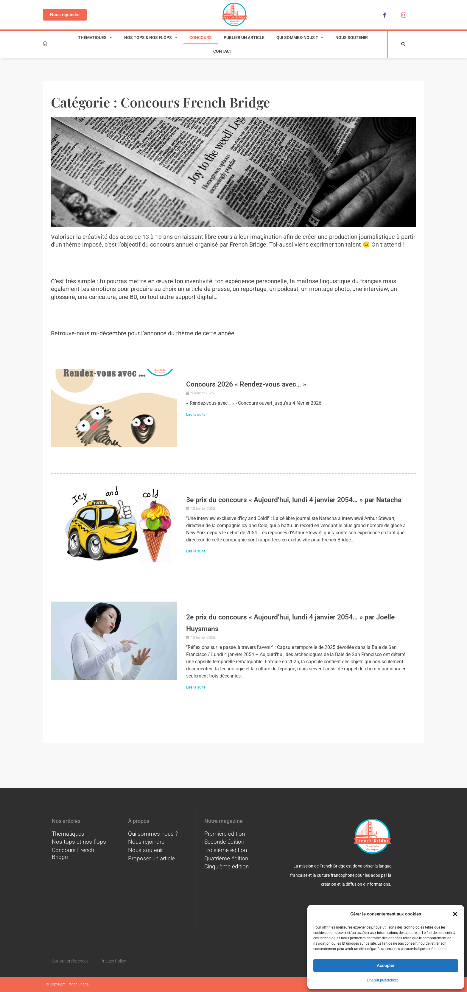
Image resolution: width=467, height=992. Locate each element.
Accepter (386, 965)
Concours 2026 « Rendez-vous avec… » (264, 383)
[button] (455, 914)
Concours (200, 37)
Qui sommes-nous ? (299, 37)
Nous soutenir (351, 37)
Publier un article (244, 37)
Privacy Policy (113, 961)
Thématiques (95, 37)
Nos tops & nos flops (151, 37)
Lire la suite (198, 414)
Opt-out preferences (382, 980)
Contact (222, 51)
